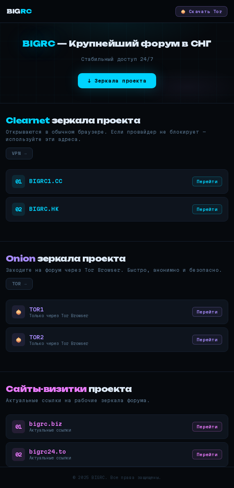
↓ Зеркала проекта (117, 80)
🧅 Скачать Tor (201, 11)
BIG (19, 11)
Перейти (207, 181)
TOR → (19, 283)
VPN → (19, 153)
